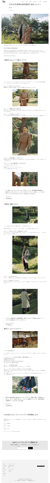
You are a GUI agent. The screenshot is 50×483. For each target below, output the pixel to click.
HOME (4, 464)
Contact (40, 1)
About (30, 1)
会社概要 (9, 471)
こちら (5, 424)
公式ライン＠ (6, 428)
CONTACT (4, 469)
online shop (45, 1)
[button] (35, 1)
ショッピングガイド (11, 469)
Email (18, 446)
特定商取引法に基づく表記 (11, 467)
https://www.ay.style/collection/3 (9, 55)
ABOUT (4, 467)
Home (23, 1)
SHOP (4, 471)
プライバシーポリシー (11, 464)
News (26, 1)
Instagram (4, 473)
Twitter (4, 475)
